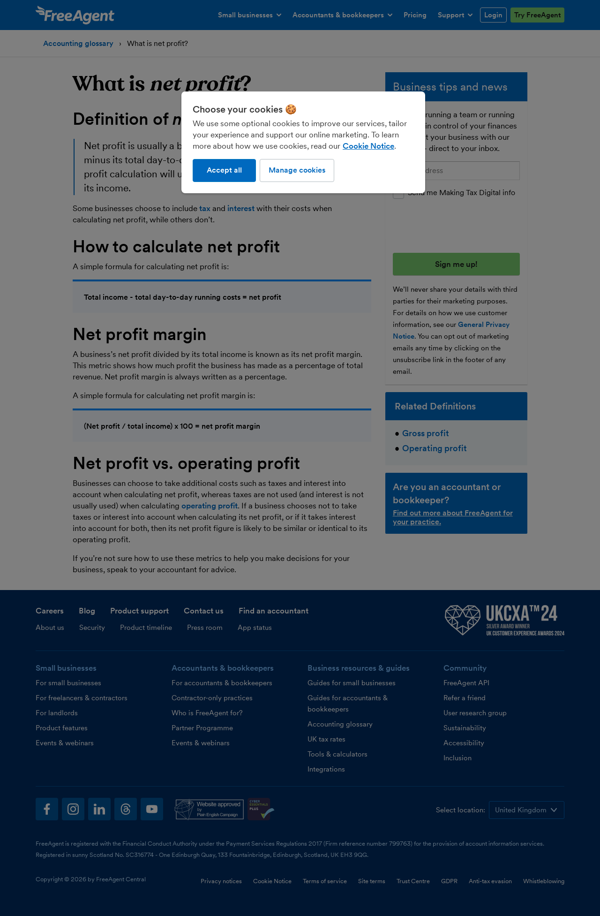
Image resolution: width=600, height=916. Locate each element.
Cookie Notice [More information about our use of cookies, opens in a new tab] (368, 146)
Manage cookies (297, 170)
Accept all (224, 170)
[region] (303, 142)
